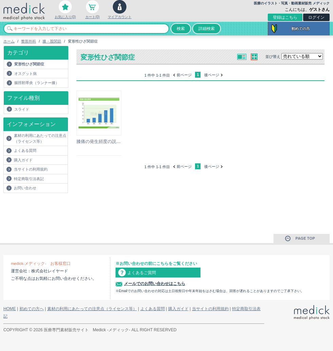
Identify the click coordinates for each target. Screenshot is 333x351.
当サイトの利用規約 (31, 169)
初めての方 (300, 29)
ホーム (9, 41)
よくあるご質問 (141, 273)
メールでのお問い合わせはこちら (154, 284)
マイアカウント (120, 17)
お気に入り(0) (65, 17)
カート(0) (92, 17)
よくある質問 (25, 150)
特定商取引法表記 (29, 179)
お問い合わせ (25, 188)
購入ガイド (23, 160)
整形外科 (28, 41)
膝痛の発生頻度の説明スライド (107, 141)
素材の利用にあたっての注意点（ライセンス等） (40, 138)
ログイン (316, 17)
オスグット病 (25, 73)
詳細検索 (206, 28)
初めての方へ (31, 308)
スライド (21, 109)
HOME (9, 308)
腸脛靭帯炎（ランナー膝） (36, 83)
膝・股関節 (51, 41)
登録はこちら (285, 17)
